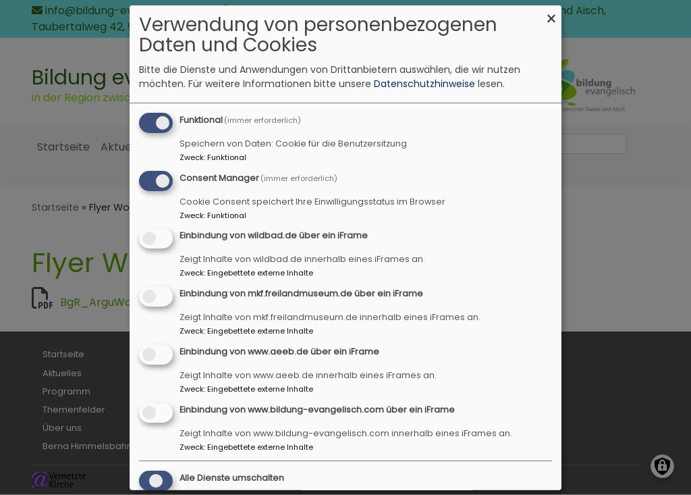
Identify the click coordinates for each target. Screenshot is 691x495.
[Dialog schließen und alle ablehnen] (551, 13)
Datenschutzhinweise (424, 83)
